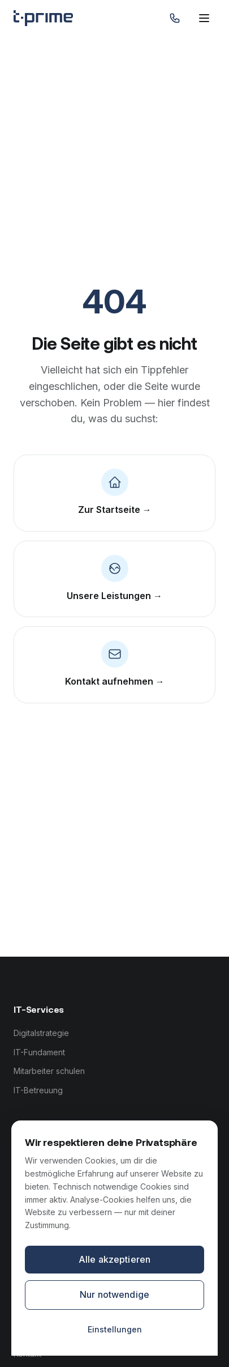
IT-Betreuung (38, 1090)
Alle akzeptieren (115, 1259)
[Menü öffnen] (204, 18)
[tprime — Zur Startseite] (43, 18)
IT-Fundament (39, 1052)
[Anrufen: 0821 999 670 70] (174, 18)
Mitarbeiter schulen (49, 1071)
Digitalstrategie (41, 1033)
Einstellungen (115, 1329)
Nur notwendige (114, 1294)
